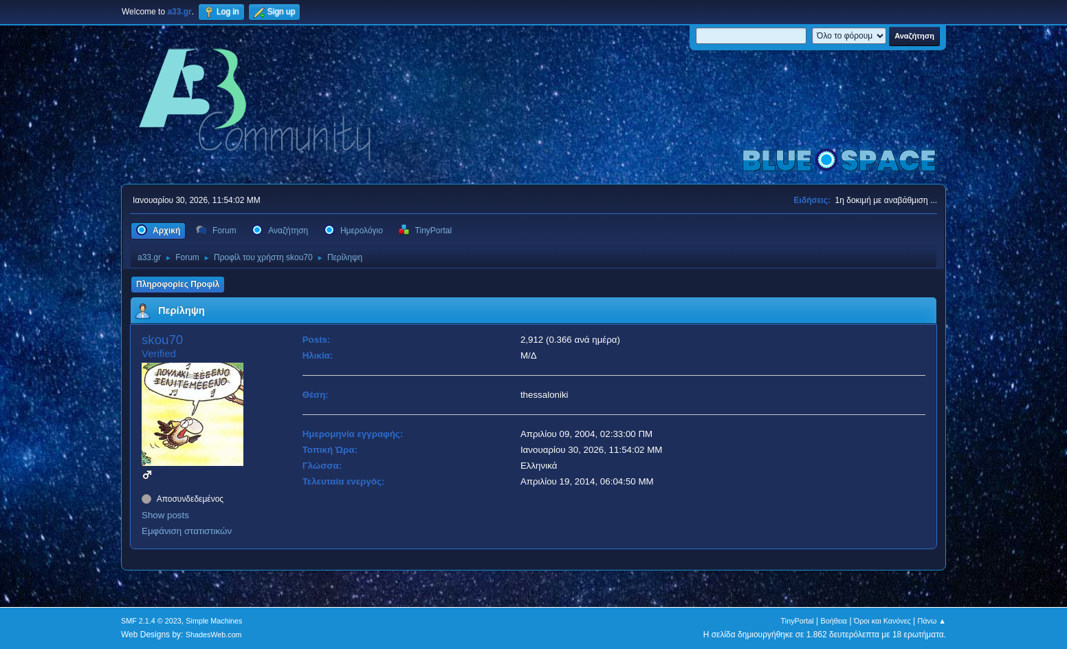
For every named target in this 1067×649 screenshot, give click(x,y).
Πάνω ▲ (932, 621)
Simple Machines (214, 621)
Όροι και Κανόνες (882, 621)
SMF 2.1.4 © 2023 (151, 621)
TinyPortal (797, 621)
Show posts (165, 515)
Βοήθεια (833, 621)
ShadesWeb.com (214, 634)
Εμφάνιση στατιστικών (187, 531)
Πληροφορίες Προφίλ (177, 284)
